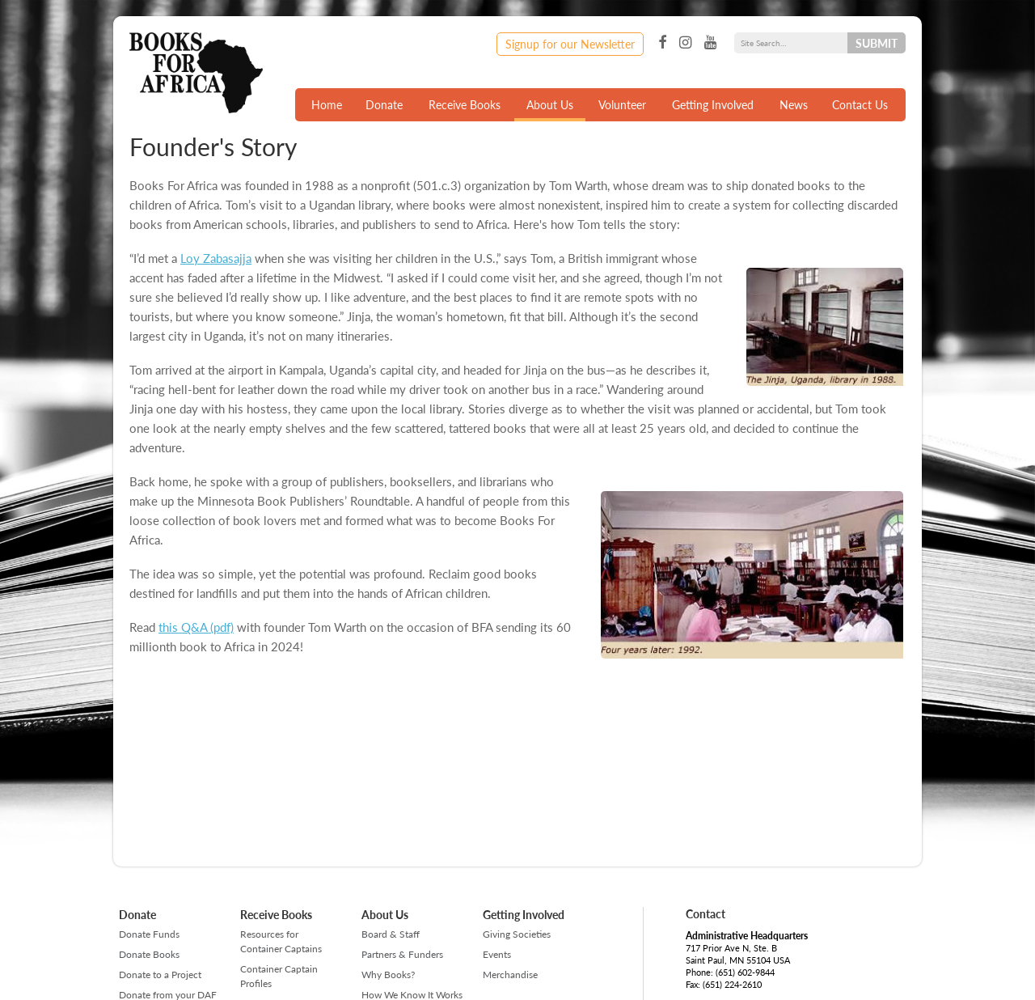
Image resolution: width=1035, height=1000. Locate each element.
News (793, 104)
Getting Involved (713, 104)
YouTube (710, 42)
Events (497, 954)
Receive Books (465, 104)
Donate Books (149, 954)
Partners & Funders (402, 954)
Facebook (662, 42)
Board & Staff (390, 934)
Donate (384, 104)
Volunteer (622, 104)
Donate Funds (149, 934)
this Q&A (182, 626)
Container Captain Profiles (279, 976)
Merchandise (510, 974)
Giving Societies (517, 934)
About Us (549, 104)
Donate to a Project (160, 974)
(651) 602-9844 (745, 972)
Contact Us (860, 104)
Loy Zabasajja (215, 257)
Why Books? (388, 974)
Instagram (685, 42)
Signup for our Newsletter (570, 44)
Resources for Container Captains (281, 941)
